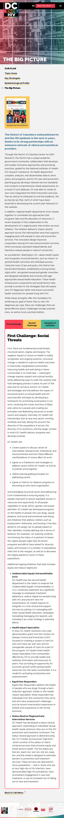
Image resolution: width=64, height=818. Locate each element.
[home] (10, 9)
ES (33, 6)
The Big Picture (12, 88)
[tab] (14, 324)
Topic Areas (11, 73)
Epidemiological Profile (17, 83)
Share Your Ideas (43, 6)
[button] (60, 5)
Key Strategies (12, 78)
